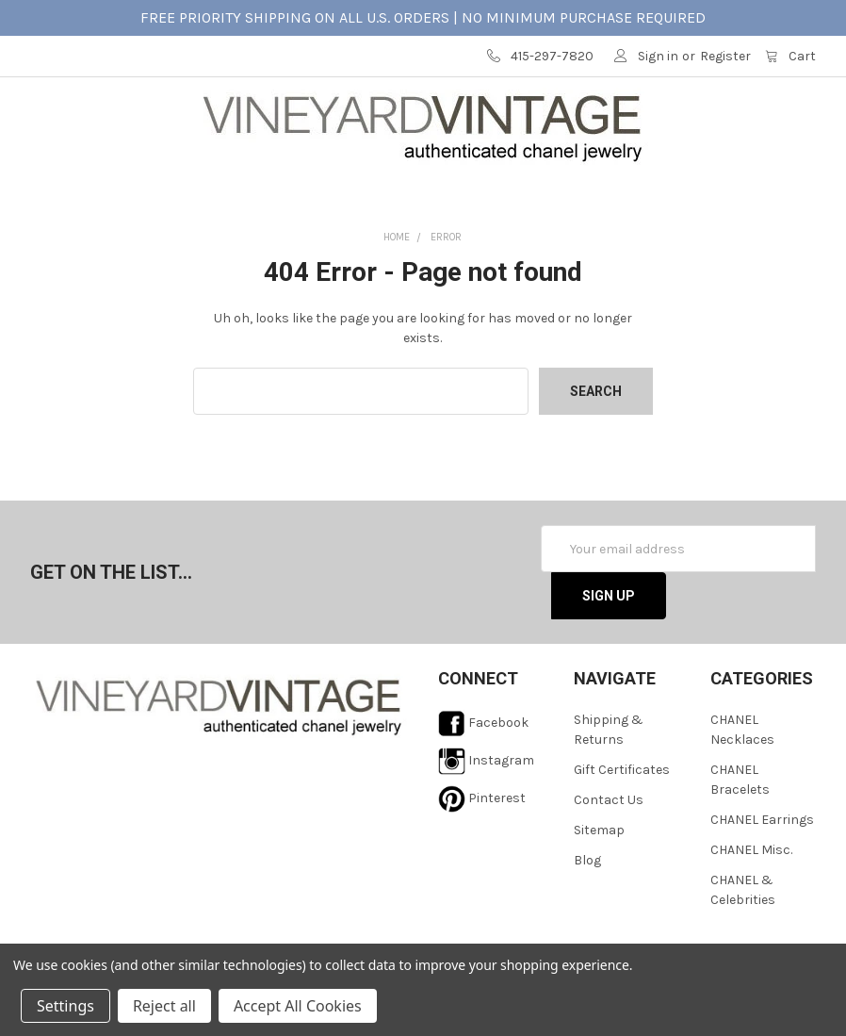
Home (396, 288)
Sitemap (599, 881)
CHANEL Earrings (762, 871)
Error (446, 288)
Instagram (486, 811)
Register (725, 56)
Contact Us (608, 851)
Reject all (164, 1005)
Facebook (483, 773)
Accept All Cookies (298, 1005)
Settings (65, 1005)
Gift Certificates (622, 821)
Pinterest (482, 849)
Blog (587, 911)
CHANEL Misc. (751, 901)
